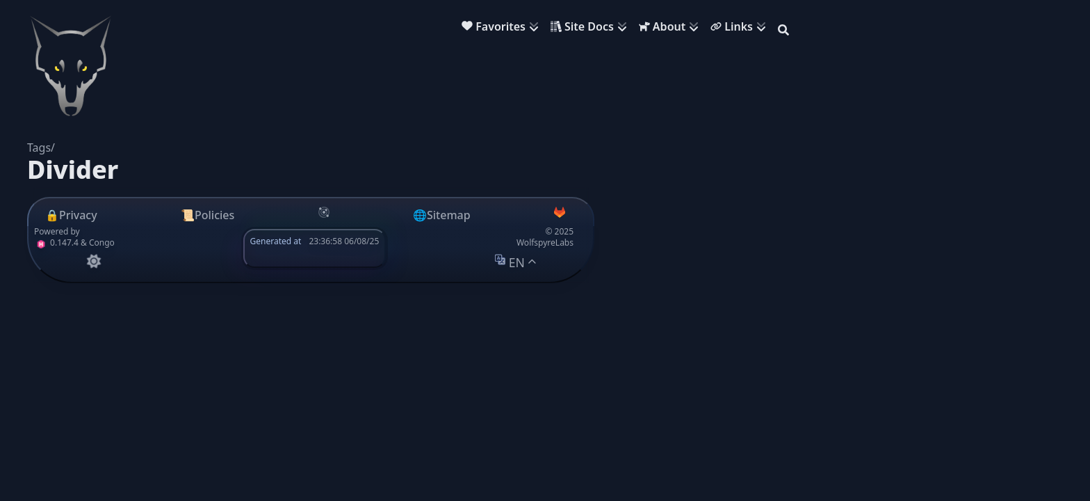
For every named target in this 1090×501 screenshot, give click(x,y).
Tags (39, 147)
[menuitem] (503, 28)
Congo (102, 242)
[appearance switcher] (93, 261)
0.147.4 (56, 242)
